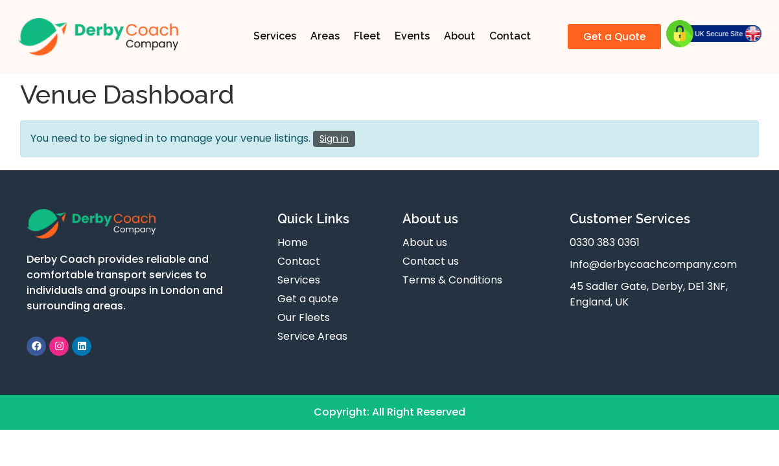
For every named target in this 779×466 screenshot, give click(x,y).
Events (412, 36)
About (459, 36)
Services (274, 36)
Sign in (334, 138)
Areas (325, 36)
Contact (510, 36)
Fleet (367, 36)
